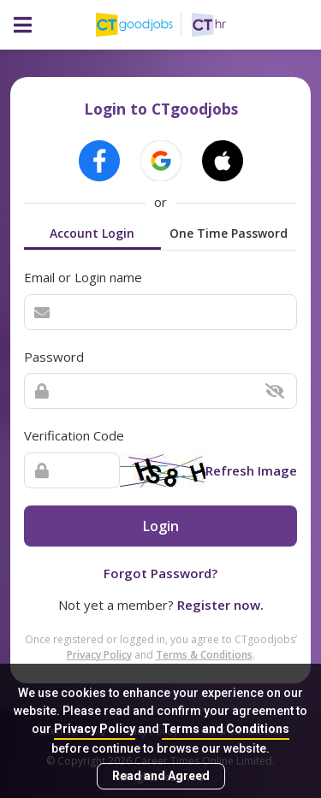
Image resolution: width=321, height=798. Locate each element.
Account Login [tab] (92, 233)
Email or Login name (83, 277)
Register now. (220, 604)
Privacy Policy (94, 729)
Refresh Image (251, 470)
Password (54, 356)
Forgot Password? (160, 573)
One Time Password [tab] (228, 233)
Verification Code (74, 435)
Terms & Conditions (204, 654)
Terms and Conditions (225, 729)
